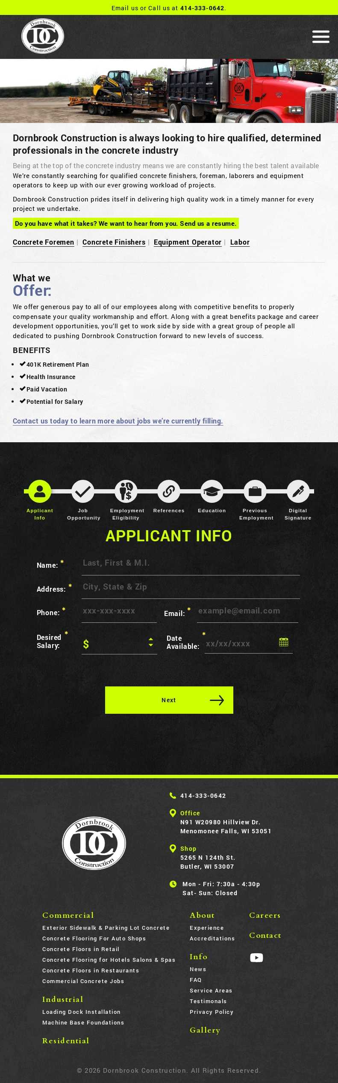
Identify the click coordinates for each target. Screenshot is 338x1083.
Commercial (68, 915)
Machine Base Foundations (83, 1022)
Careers (265, 915)
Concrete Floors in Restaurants (90, 970)
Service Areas (211, 990)
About (202, 915)
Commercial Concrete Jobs (83, 981)
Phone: (51, 611)
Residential (66, 1041)
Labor (240, 241)
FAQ (196, 980)
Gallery (205, 1030)
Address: (54, 588)
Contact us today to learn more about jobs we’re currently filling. (118, 420)
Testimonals (208, 1001)
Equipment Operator (188, 241)
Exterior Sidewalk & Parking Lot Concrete (106, 927)
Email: (177, 612)
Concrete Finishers (113, 241)
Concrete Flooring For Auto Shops (94, 938)
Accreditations (212, 938)
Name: (51, 564)
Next (169, 700)
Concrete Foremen (43, 241)
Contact (265, 935)
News (198, 969)
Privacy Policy (212, 1012)
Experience (207, 927)
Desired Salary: (52, 640)
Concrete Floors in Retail (81, 949)
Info (199, 957)
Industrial (62, 999)
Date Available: (186, 641)
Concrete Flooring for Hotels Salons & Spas (109, 959)
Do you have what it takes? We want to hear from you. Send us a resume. (126, 223)
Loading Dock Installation (81, 1012)
